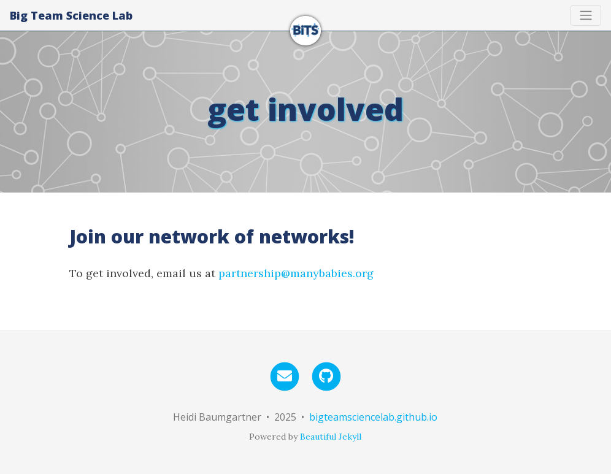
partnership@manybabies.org (296, 273)
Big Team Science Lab (71, 15)
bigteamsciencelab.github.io (373, 417)
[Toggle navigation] (586, 15)
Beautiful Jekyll (330, 436)
